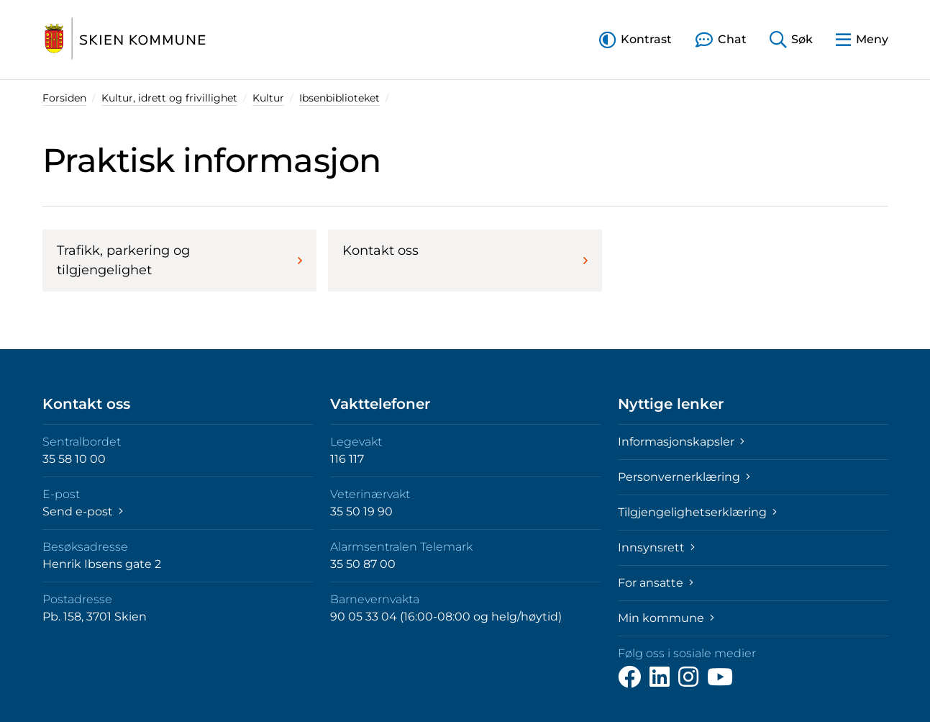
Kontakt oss (465, 255)
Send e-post (82, 511)
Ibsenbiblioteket (339, 97)
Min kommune (666, 618)
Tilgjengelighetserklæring (697, 512)
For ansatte (655, 583)
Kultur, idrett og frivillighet (169, 97)
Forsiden (64, 97)
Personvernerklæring (684, 477)
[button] (635, 39)
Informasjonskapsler (681, 441)
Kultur (268, 97)
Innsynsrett (656, 547)
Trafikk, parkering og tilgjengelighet (179, 260)
